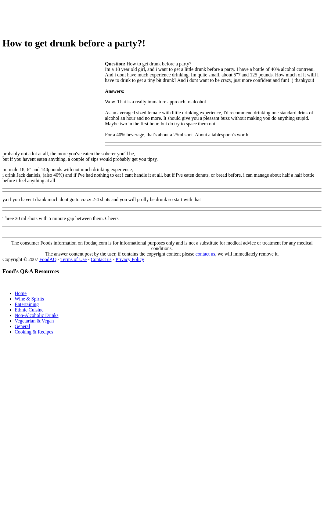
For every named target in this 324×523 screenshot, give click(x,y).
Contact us (101, 259)
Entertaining (27, 304)
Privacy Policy (130, 259)
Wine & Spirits (29, 298)
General (22, 326)
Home (21, 293)
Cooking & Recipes (34, 331)
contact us (205, 253)
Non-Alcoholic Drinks (37, 315)
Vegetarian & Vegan (34, 320)
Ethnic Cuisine (29, 309)
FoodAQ (47, 259)
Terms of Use (73, 259)
